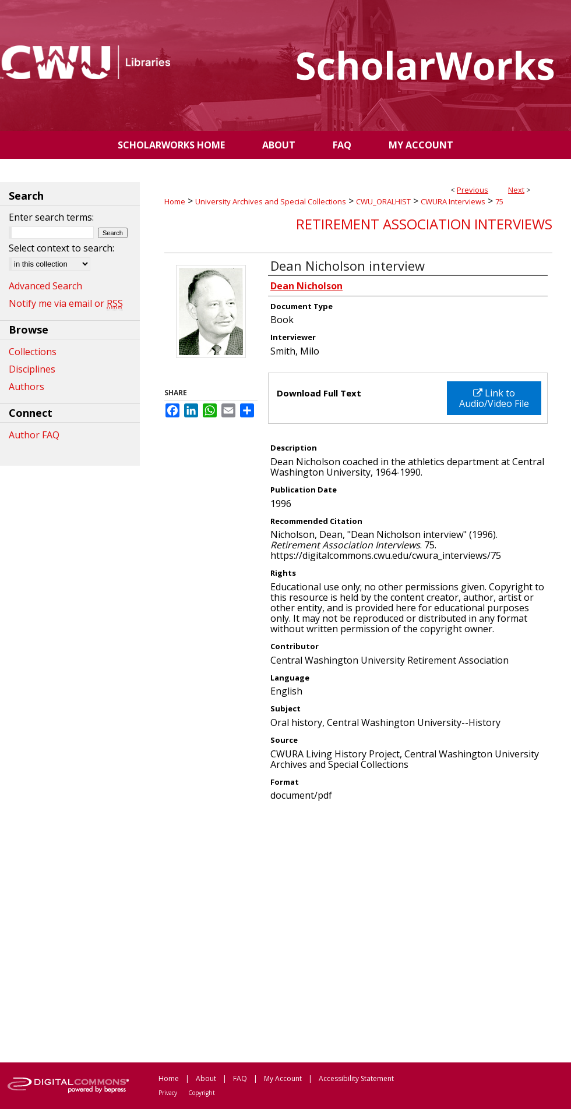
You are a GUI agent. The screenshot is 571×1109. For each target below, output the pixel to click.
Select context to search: (61, 248)
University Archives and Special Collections (270, 201)
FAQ (240, 1078)
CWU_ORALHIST (383, 201)
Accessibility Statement (356, 1078)
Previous (472, 190)
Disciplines (32, 369)
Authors (26, 386)
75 (499, 201)
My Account (283, 1078)
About (206, 1078)
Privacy (167, 1093)
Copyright (201, 1093)
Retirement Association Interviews (424, 223)
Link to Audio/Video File (494, 398)
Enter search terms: (51, 217)
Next (516, 190)
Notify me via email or (66, 303)
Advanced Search (45, 285)
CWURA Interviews (453, 201)
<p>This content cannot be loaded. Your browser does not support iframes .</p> (358, 936)
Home (174, 201)
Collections (33, 351)
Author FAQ (34, 434)
